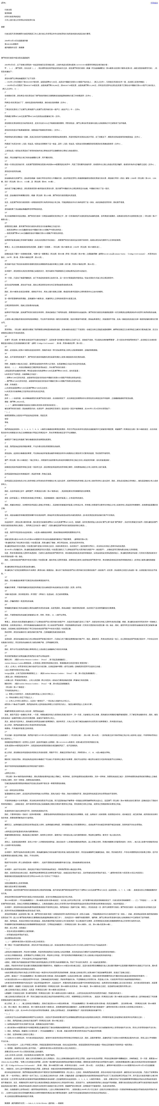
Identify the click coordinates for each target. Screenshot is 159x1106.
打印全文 (154, 3)
